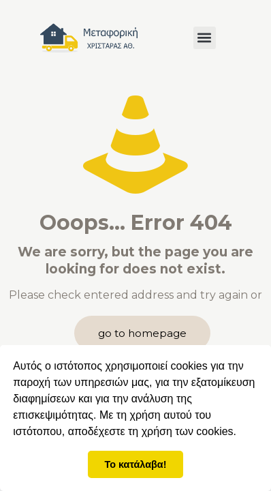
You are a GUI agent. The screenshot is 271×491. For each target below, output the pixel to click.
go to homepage (142, 333)
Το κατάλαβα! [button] (136, 464)
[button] (204, 38)
